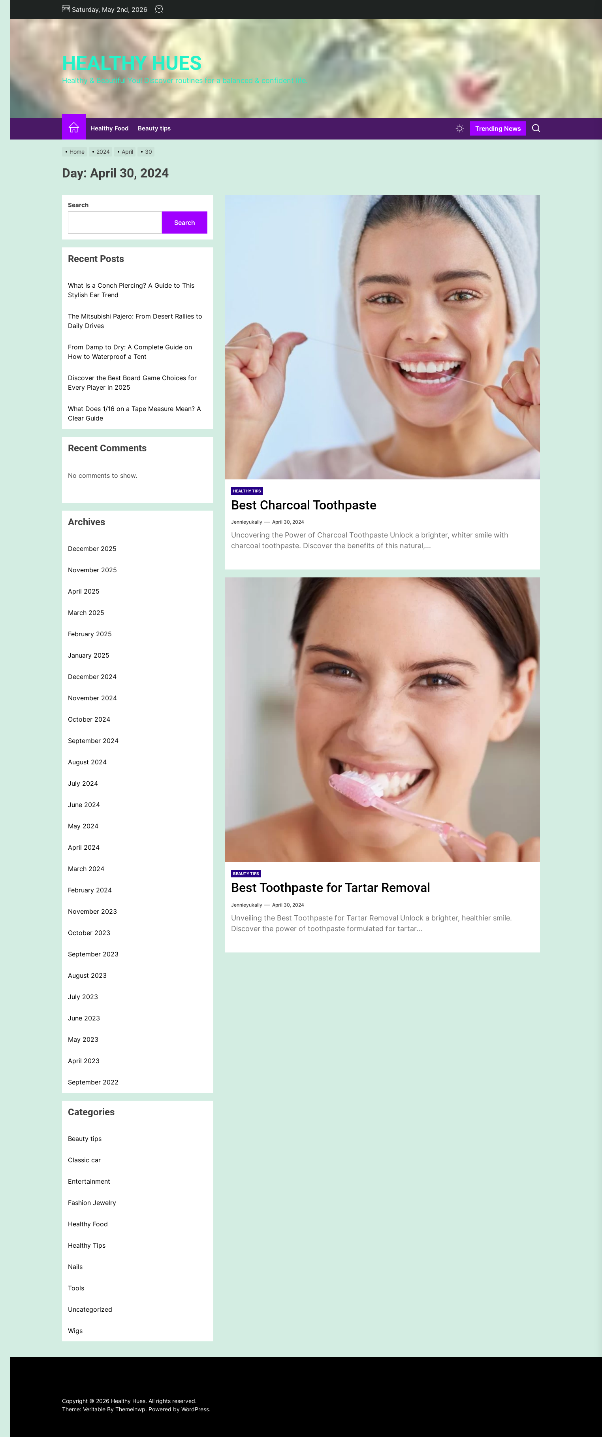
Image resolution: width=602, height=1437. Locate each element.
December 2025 (92, 549)
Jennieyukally (246, 522)
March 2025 (86, 613)
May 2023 (83, 1039)
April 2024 (84, 847)
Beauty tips (154, 128)
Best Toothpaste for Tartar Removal (336, 887)
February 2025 (90, 634)
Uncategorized (90, 1309)
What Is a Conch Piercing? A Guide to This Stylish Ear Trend (131, 290)
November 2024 (92, 698)
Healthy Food (109, 128)
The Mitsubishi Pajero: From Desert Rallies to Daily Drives (135, 321)
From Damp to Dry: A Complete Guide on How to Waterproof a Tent (130, 351)
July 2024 (83, 783)
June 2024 (84, 805)
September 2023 (93, 954)
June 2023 (84, 1018)
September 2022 (93, 1082)
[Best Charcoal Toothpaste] (382, 337)
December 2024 (92, 677)
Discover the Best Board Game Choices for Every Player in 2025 (132, 382)
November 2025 (92, 570)
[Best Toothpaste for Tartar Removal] (382, 719)
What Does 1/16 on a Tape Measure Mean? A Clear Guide (134, 413)
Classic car (84, 1160)
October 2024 (89, 719)
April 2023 (84, 1061)
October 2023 (89, 933)
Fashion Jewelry (92, 1203)
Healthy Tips (247, 490)
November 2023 (92, 911)
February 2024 (90, 890)
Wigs (75, 1331)
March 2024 (86, 869)
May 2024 (83, 826)
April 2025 (84, 591)
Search (78, 205)
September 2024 (93, 741)
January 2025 (88, 655)
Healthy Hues (132, 63)
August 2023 (87, 975)
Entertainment (89, 1181)
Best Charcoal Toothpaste (307, 505)
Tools (76, 1288)
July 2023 (83, 997)
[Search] (536, 128)
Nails (75, 1267)
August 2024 (87, 762)
